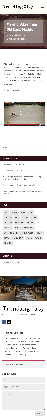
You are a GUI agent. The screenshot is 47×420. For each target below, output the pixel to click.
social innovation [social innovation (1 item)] (24, 228)
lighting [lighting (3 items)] (19, 223)
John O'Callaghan (17, 35)
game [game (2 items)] (33, 218)
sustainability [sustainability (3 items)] (11, 233)
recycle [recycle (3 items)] (8, 228)
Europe (9, 39)
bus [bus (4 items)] (23, 212)
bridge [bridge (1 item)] (14, 212)
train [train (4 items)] (39, 233)
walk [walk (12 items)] (29, 238)
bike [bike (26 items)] (6, 212)
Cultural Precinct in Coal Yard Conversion (19, 170)
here (25, 77)
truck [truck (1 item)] (7, 238)
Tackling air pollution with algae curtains (19, 185)
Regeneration (20, 39)
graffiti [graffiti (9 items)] (8, 223)
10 (33, 298)
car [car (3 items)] (30, 212)
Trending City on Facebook (13, 164)
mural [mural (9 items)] (30, 223)
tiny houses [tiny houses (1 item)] (27, 233)
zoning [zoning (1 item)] (7, 243)
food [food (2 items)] (25, 218)
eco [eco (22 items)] (17, 218)
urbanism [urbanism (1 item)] (18, 238)
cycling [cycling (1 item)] (8, 218)
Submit (40, 413)
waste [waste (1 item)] (38, 238)
